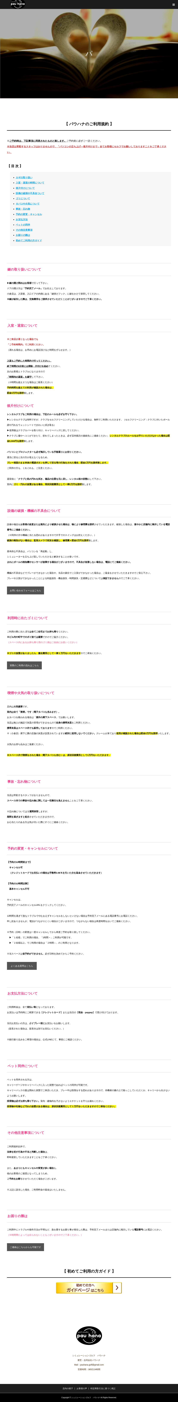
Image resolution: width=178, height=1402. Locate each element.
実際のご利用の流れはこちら (24, 665)
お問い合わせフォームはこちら (25, 590)
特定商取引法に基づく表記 (102, 1388)
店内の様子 (68, 1388)
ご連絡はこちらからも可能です (25, 1247)
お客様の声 (82, 1388)
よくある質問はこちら (22, 966)
